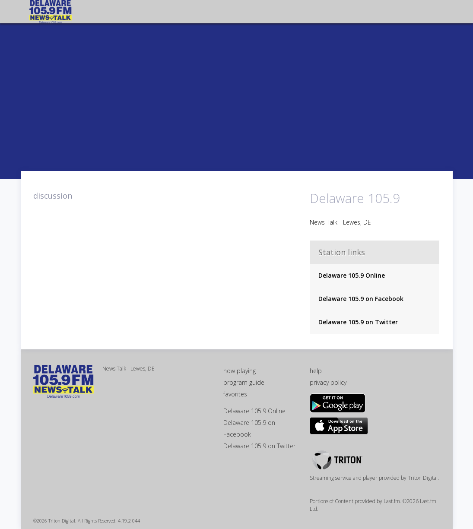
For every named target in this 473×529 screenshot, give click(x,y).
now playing (239, 371)
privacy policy (328, 382)
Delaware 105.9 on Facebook (360, 299)
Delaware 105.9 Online (351, 275)
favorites (235, 394)
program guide (243, 382)
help (316, 371)
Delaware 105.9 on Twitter (358, 322)
